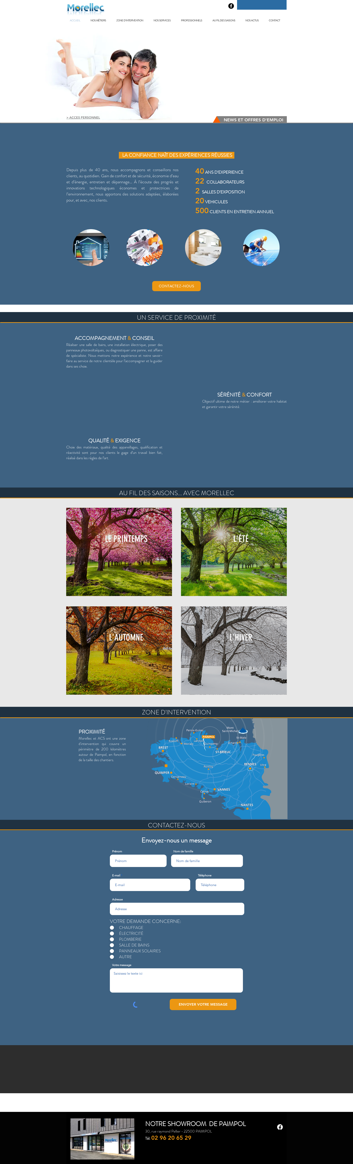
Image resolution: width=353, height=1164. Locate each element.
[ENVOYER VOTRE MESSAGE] (203, 1004)
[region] (91, 247)
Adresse (117, 899)
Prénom (117, 851)
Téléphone (204, 875)
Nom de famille (183, 851)
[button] (100, 20)
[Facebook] (280, 1127)
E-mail (116, 875)
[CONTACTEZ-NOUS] (176, 286)
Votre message (121, 965)
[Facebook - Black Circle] (231, 6)
